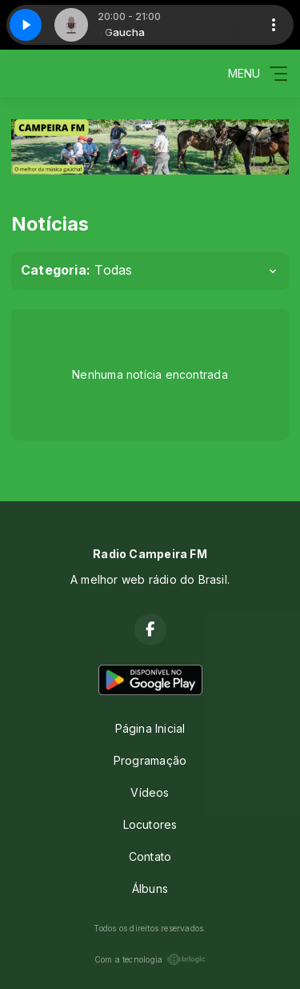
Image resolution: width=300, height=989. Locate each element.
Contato (150, 856)
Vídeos (149, 792)
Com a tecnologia (150, 959)
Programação (150, 760)
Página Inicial (150, 728)
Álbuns (150, 888)
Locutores (150, 824)
